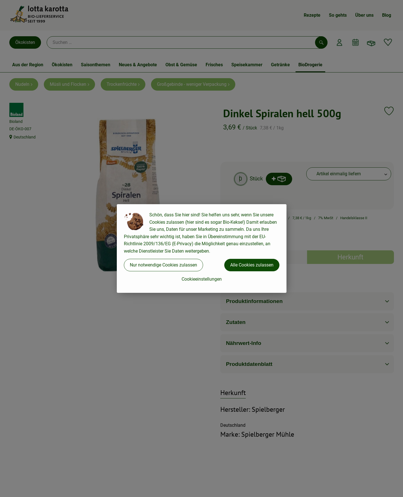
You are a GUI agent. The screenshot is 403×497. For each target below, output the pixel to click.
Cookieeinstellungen (202, 279)
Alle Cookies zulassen (251, 265)
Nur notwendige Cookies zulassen (163, 265)
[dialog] (201, 248)
